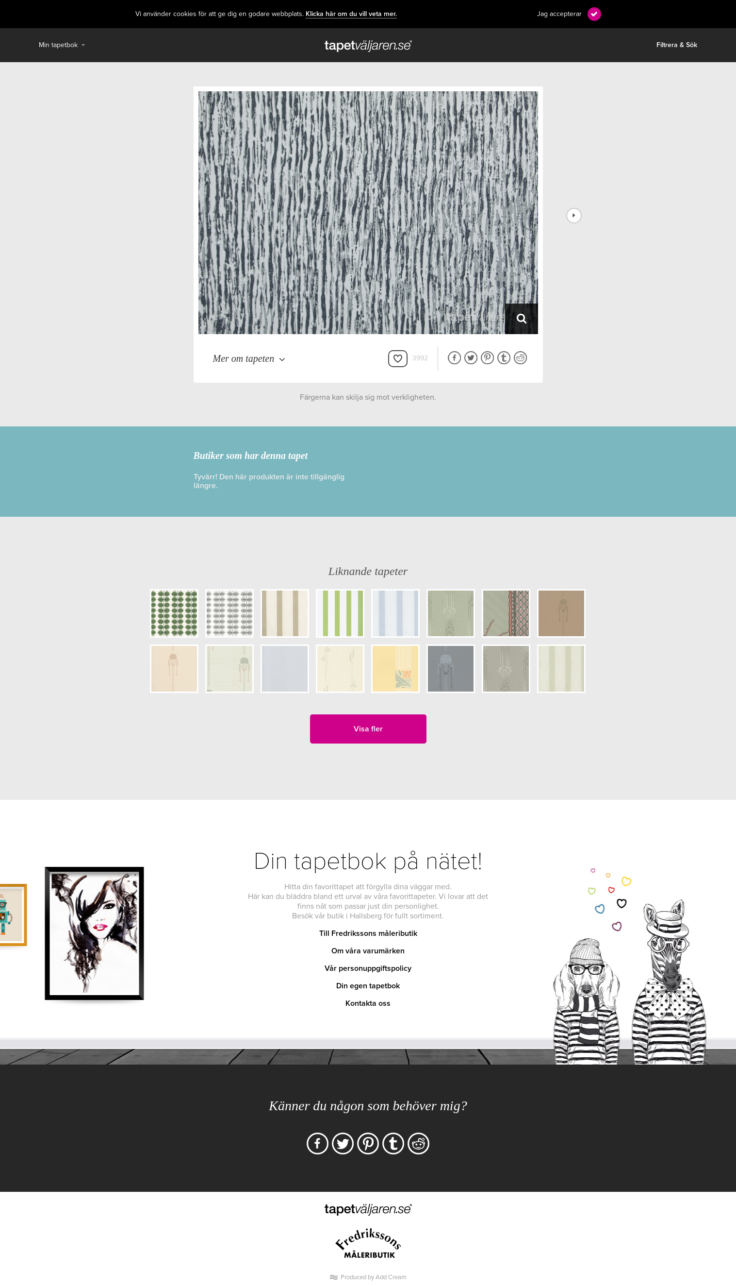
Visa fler (368, 729)
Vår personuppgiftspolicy (368, 968)
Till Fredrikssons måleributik (368, 933)
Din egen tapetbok (368, 986)
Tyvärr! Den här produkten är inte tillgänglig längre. (269, 481)
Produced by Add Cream (374, 1277)
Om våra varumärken (368, 951)
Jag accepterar (559, 14)
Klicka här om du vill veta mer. (351, 14)
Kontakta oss (368, 1003)
